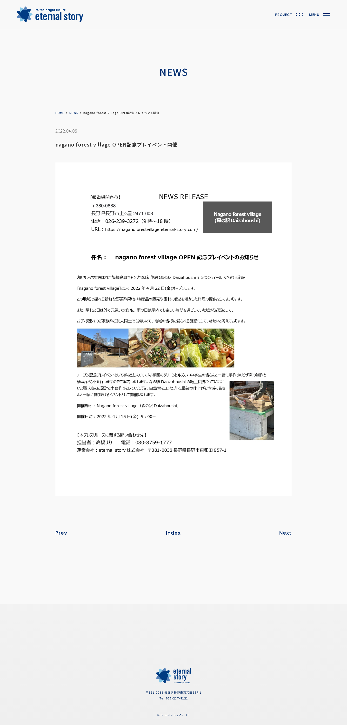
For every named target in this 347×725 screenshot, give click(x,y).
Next (285, 532)
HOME (59, 113)
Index (173, 532)
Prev (61, 532)
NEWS (73, 113)
